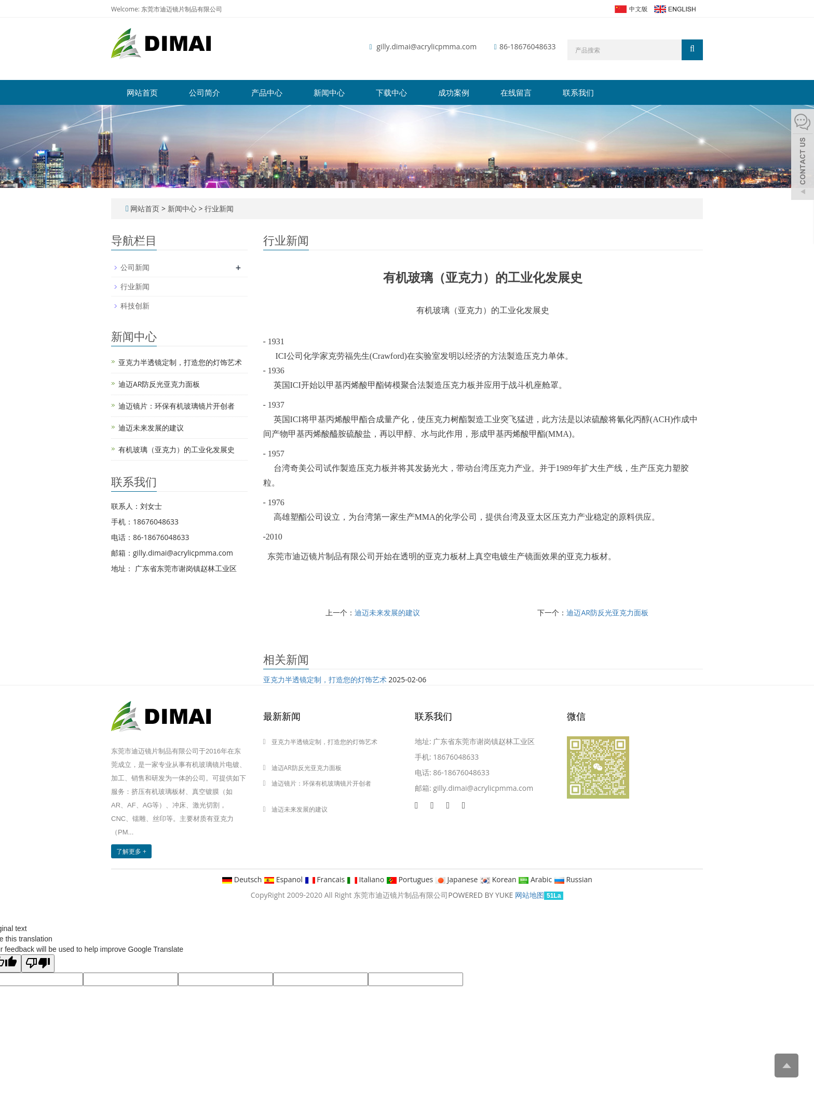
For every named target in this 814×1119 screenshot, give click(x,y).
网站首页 (142, 92)
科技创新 (135, 306)
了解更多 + (131, 851)
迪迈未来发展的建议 (387, 612)
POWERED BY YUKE (481, 895)
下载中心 (391, 92)
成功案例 (453, 92)
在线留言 (516, 92)
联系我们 (578, 92)
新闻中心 (329, 92)
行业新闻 (218, 208)
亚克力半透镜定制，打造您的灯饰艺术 (325, 679)
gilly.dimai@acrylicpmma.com (426, 46)
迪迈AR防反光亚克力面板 (607, 612)
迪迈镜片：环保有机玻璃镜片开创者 (176, 406)
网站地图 (529, 895)
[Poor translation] (38, 963)
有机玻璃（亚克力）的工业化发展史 (176, 449)
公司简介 (204, 92)
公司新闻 (135, 267)
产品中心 (266, 92)
